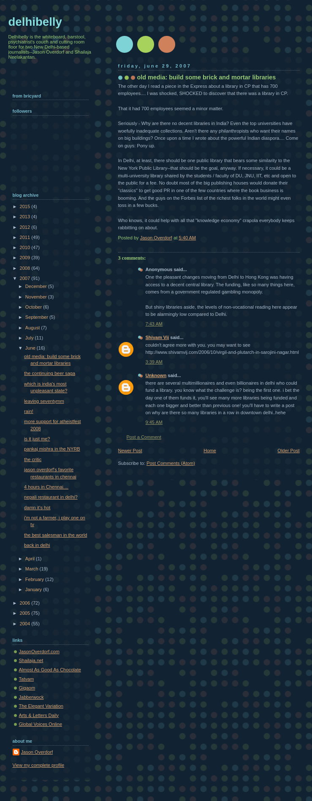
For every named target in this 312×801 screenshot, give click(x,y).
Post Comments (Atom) (171, 463)
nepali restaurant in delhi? (51, 497)
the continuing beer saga (49, 373)
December (36, 286)
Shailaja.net (31, 660)
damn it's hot (37, 507)
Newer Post (130, 450)
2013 (26, 216)
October (34, 307)
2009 (26, 257)
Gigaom (27, 687)
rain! (28, 411)
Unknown (156, 375)
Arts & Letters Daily (39, 715)
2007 (26, 278)
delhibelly (35, 21)
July (30, 337)
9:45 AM (154, 422)
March (32, 568)
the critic (32, 459)
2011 (26, 237)
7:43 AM (154, 323)
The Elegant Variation (41, 706)
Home (209, 450)
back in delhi (37, 545)
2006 (26, 603)
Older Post (288, 450)
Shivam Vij (157, 337)
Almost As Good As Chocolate (50, 669)
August (33, 327)
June (31, 347)
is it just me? (37, 438)
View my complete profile (39, 765)
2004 (26, 623)
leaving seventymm (44, 401)
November (36, 296)
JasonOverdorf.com (39, 651)
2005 (26, 613)
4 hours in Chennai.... (46, 486)
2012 (26, 227)
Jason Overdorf (37, 752)
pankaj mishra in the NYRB (52, 448)
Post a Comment (144, 437)
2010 (26, 247)
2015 (26, 206)
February (35, 579)
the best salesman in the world (55, 535)
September (37, 317)
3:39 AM (154, 361)
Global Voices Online (40, 724)
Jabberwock (31, 697)
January (34, 589)
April (30, 558)
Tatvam (26, 679)
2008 (26, 268)
